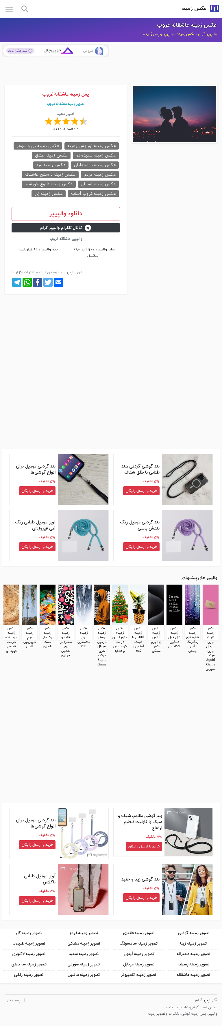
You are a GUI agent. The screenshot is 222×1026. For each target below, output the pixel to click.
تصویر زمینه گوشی (193, 933)
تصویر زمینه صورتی (83, 964)
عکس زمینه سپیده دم (96, 155)
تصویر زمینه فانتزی (138, 933)
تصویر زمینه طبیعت (28, 943)
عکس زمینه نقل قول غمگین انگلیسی (174, 637)
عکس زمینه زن (48, 193)
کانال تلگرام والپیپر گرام (65, 228)
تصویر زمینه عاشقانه (193, 974)
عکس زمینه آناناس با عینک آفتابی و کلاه (138, 639)
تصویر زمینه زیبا (193, 943)
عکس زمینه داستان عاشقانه (50, 174)
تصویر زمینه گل (29, 933)
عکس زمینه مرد (51, 165)
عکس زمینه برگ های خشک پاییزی (47, 637)
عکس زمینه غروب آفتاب (93, 193)
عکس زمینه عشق (51, 155)
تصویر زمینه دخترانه (193, 954)
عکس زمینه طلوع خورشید (49, 184)
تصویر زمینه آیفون (138, 954)
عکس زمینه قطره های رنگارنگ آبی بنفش (192, 639)
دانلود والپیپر (65, 213)
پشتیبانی (14, 1000)
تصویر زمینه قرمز (83, 933)
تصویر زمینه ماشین (83, 974)
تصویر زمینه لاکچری (28, 954)
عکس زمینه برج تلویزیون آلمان (29, 637)
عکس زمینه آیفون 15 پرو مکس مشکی (156, 639)
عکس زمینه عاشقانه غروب (187, 25)
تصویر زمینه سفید (84, 954)
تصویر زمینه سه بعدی (29, 964)
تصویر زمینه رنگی (28, 974)
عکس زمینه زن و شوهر (37, 146)
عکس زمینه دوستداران (95, 165)
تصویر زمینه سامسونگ (138, 943)
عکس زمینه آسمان (98, 184)
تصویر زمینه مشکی (83, 943)
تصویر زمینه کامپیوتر (138, 974)
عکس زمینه (194, 8)
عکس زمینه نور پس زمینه (91, 146)
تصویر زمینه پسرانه (193, 964)
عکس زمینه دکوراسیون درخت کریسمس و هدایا (119, 639)
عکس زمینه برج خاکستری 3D (83, 637)
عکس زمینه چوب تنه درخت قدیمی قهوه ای (11, 639)
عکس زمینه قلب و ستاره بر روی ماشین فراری (66, 641)
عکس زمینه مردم (100, 174)
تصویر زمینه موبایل (138, 964)
